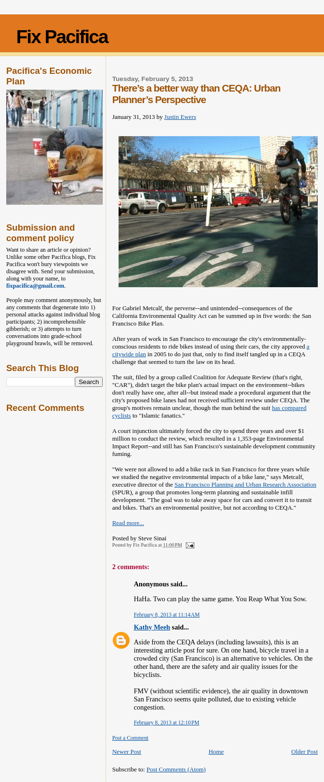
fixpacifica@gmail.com (35, 285)
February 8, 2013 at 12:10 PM (166, 722)
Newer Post (126, 751)
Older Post (304, 751)
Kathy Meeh (152, 627)
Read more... (128, 522)
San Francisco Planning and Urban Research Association (245, 484)
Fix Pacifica (62, 36)
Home (216, 751)
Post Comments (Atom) (176, 769)
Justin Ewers (180, 116)
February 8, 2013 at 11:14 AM (167, 615)
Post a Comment (130, 738)
